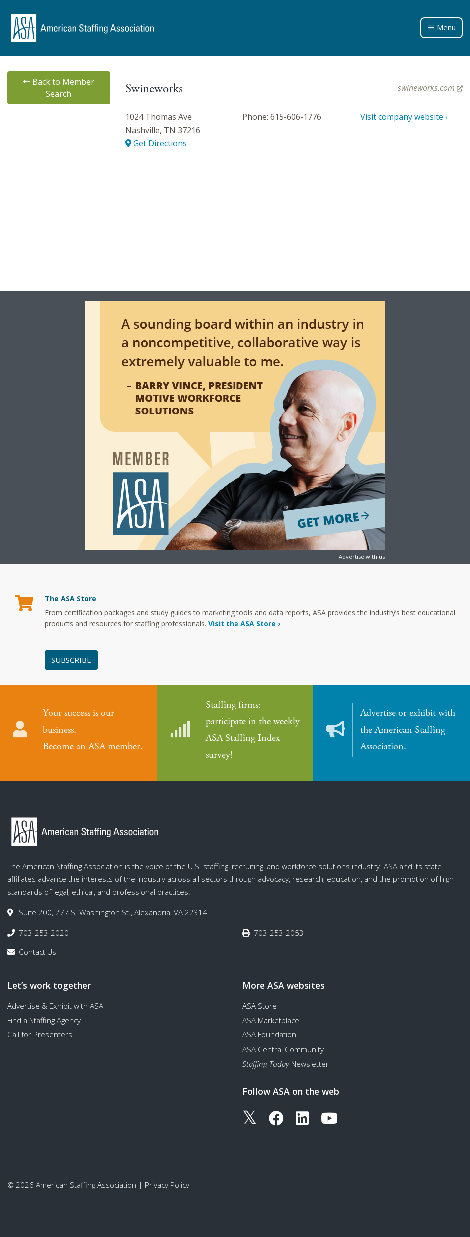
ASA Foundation (269, 1032)
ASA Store (259, 1003)
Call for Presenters (39, 1032)
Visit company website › (404, 116)
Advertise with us (362, 556)
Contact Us (37, 949)
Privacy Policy (167, 1183)
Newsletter (285, 1062)
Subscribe (71, 660)
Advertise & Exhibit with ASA (55, 1003)
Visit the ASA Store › (244, 623)
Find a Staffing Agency (44, 1018)
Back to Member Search (58, 87)
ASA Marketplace (270, 1018)
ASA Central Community (283, 1047)
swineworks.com (430, 87)
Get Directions (156, 143)
